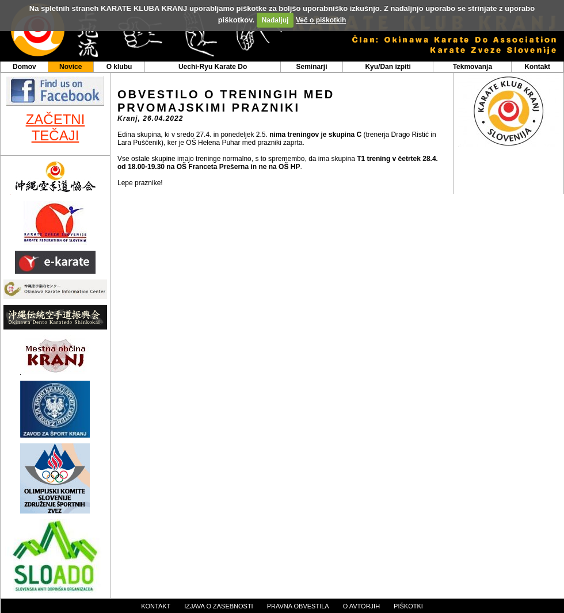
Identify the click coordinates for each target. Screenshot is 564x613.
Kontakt (537, 67)
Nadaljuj (275, 20)
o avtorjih (361, 606)
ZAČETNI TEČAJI (55, 127)
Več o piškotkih (321, 20)
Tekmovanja (472, 67)
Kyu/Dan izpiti (387, 67)
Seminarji (311, 67)
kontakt (155, 606)
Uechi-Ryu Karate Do (212, 67)
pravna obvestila (298, 606)
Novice (70, 67)
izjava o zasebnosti (218, 606)
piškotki (408, 606)
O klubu (119, 67)
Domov (24, 67)
